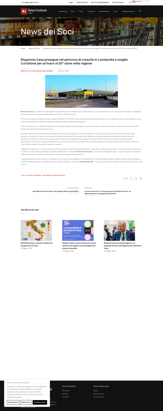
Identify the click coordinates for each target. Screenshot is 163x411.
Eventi (81, 11)
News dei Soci (25, 71)
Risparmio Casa (59, 175)
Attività (65, 394)
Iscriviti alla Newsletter (100, 2)
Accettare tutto (40, 402)
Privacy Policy (98, 397)
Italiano (137, 1)
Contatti (65, 397)
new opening (47, 175)
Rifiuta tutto (26, 402)
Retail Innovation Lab (128, 11)
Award (116, 11)
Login (71, 2)
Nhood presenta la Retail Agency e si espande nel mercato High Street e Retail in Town (122, 245)
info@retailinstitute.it (31, 2)
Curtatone (29, 175)
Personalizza (13, 402)
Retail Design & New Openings (42, 71)
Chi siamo (66, 391)
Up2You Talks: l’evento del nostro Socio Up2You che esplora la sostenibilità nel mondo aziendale (79, 245)
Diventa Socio (82, 2)
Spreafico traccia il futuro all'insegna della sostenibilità (55, 191)
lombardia (37, 175)
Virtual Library (117, 2)
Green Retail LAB (104, 11)
